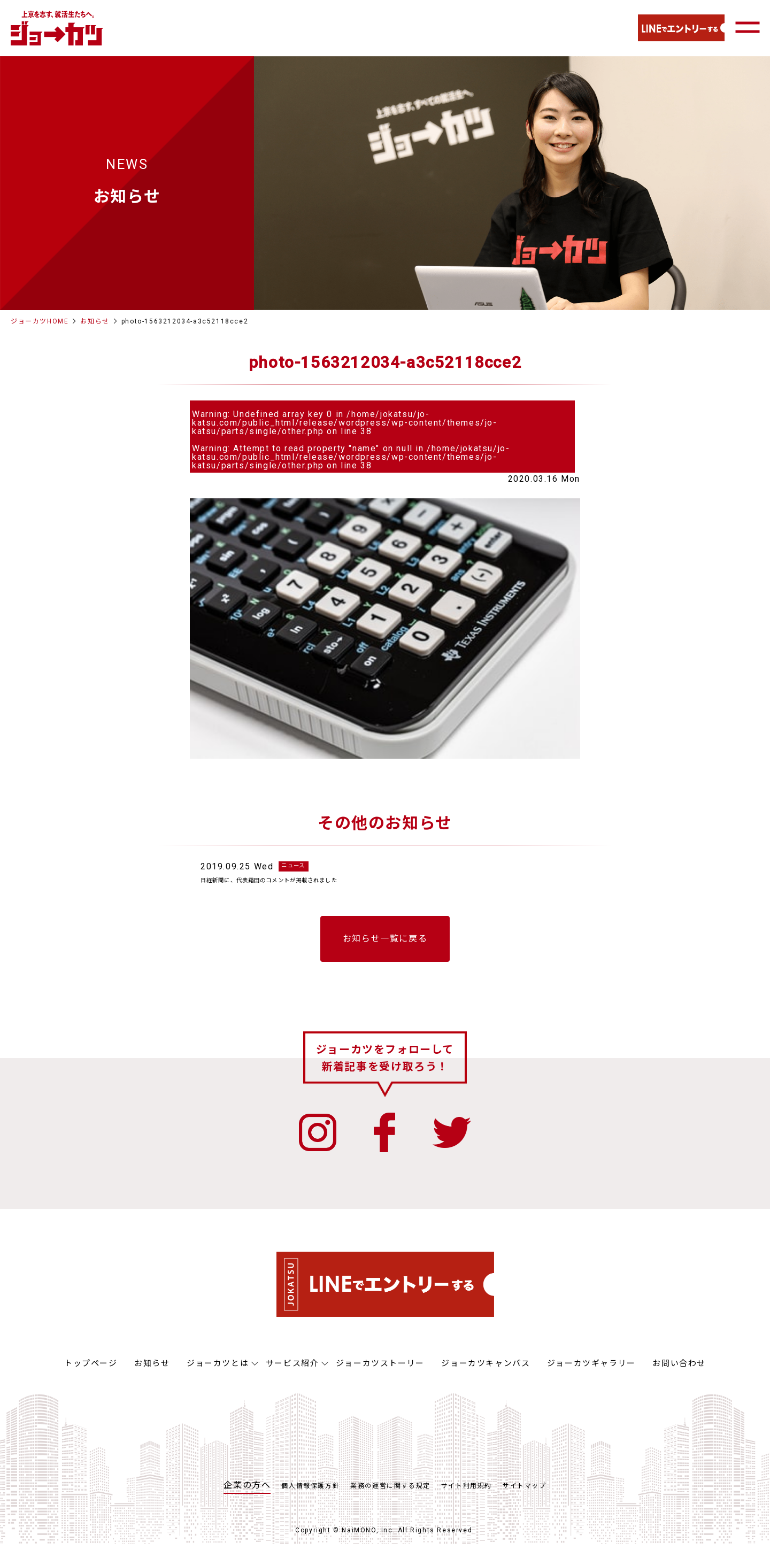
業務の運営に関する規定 (390, 1491)
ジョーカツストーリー (380, 1369)
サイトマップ (524, 1491)
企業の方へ (247, 1491)
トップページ (91, 1369)
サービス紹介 (292, 1369)
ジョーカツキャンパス (485, 1369)
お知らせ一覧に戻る (385, 944)
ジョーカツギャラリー (591, 1369)
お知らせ (94, 321)
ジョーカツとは (218, 1369)
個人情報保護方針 (310, 1491)
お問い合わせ (679, 1369)
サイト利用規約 (466, 1491)
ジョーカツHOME (39, 321)
